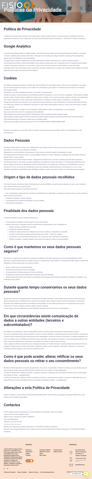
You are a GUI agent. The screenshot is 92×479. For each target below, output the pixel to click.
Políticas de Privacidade (9, 472)
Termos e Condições (22, 472)
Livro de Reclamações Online (47, 472)
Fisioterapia (28, 450)
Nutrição (28, 453)
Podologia (28, 455)
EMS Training (43, 455)
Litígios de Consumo (34, 472)
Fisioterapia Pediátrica (45, 450)
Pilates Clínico (29, 451)
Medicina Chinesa (58, 451)
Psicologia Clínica (58, 450)
